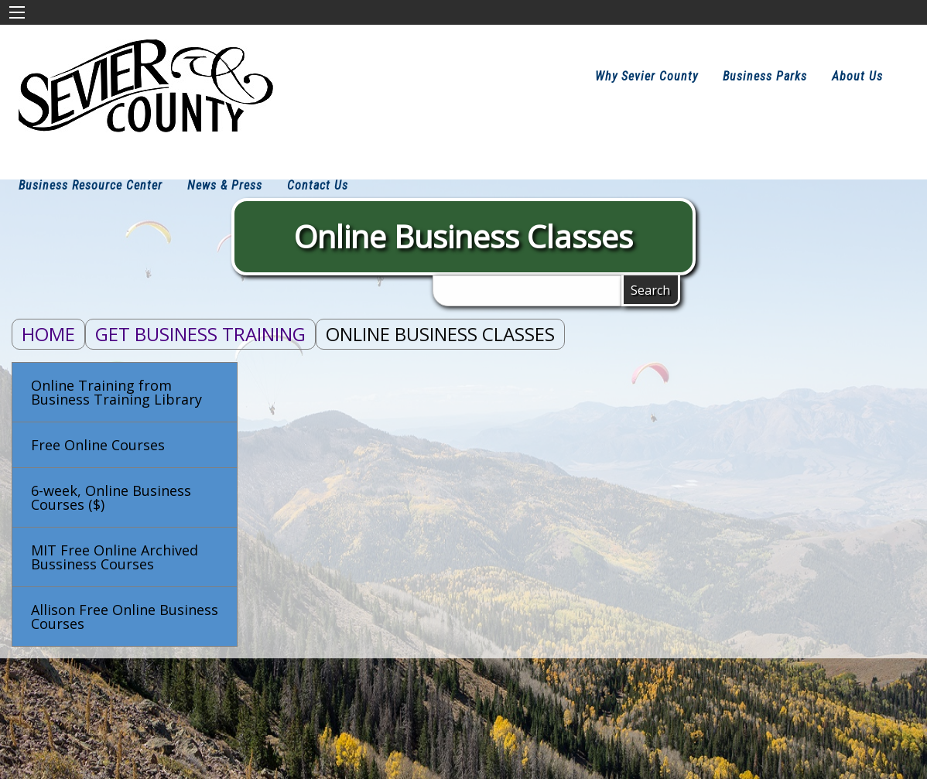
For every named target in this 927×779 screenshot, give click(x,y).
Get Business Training (200, 334)
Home (48, 334)
